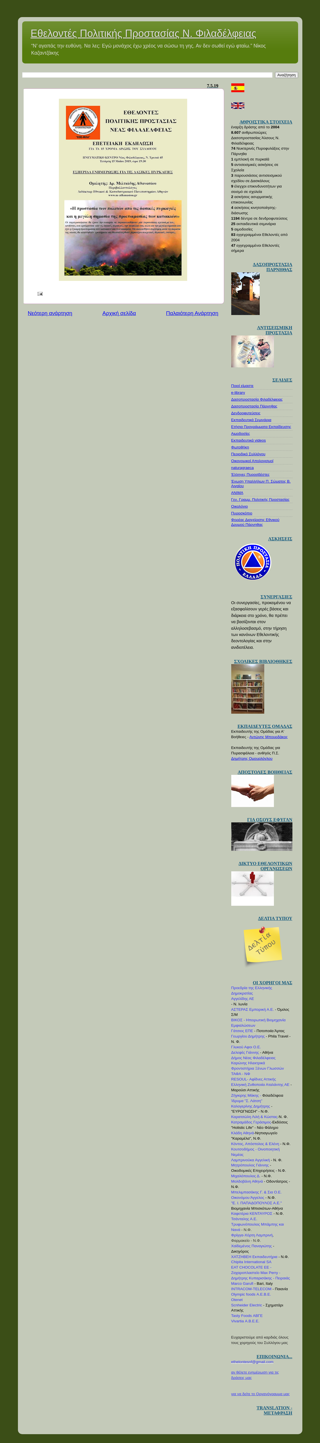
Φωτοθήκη (240, 447)
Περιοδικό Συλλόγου (248, 454)
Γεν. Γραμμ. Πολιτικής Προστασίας (260, 499)
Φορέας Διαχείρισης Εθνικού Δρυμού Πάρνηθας (255, 522)
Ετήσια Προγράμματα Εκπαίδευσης (261, 427)
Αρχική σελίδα (119, 313)
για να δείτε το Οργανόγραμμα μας (260, 1394)
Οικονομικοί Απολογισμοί (252, 461)
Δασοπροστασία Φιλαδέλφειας (257, 399)
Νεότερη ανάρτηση (50, 313)
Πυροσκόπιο (241, 513)
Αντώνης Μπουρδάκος (268, 737)
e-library (238, 392)
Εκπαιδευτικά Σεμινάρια (251, 420)
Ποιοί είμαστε (242, 386)
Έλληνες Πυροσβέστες (250, 474)
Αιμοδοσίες (240, 433)
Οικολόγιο (239, 506)
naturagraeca (242, 468)
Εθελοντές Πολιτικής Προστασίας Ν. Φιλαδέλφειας (144, 33)
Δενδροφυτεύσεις (246, 413)
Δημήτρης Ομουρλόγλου (251, 758)
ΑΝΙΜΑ (237, 493)
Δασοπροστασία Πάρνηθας (254, 406)
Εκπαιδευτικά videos (248, 440)
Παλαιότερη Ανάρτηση (192, 313)
